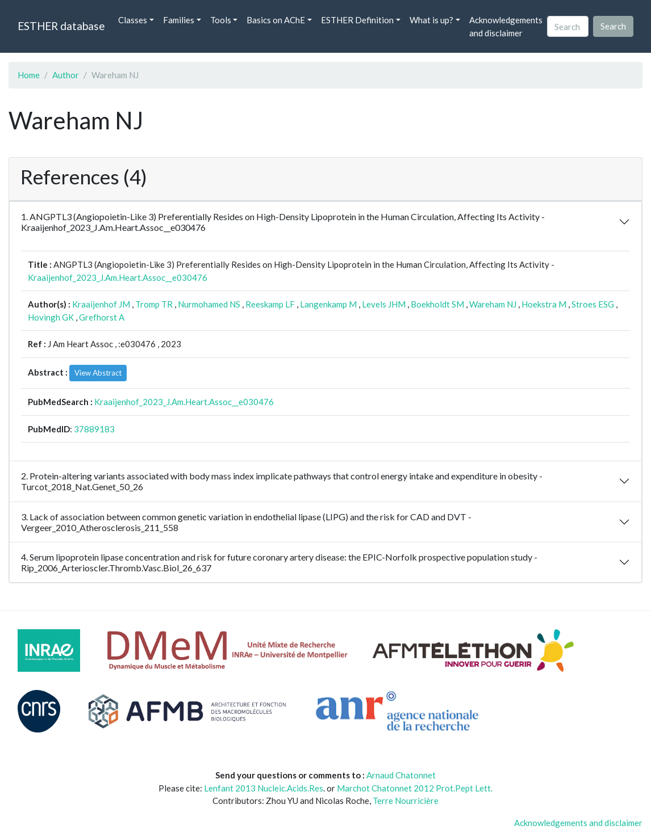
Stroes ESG (592, 304)
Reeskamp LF (270, 304)
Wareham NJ (492, 304)
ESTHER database (61, 25)
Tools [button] (220, 20)
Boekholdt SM (437, 304)
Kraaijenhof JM (101, 304)
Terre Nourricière (406, 800)
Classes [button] (132, 20)
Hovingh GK (51, 317)
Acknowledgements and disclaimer (505, 26)
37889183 (94, 429)
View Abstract (98, 372)
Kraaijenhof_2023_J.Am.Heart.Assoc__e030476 (117, 277)
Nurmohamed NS (209, 304)
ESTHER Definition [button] (357, 20)
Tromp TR (154, 304)
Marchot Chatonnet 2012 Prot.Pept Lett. (415, 788)
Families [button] (178, 20)
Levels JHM (384, 304)
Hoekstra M (543, 304)
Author (65, 75)
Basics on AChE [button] (276, 20)
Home (29, 75)
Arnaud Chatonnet (401, 775)
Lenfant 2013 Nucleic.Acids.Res (263, 788)
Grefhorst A (101, 317)
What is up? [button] (431, 20)
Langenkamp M (328, 304)
